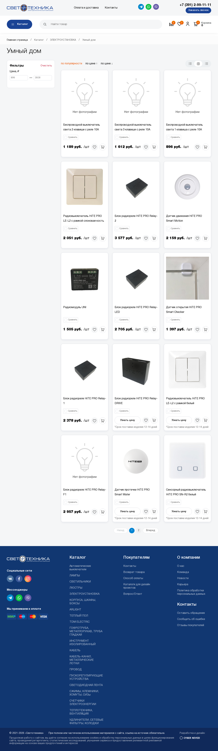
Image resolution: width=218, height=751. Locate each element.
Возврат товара (134, 572)
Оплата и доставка (86, 8)
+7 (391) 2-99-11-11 (195, 5)
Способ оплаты (133, 578)
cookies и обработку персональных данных (115, 738)
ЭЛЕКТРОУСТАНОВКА (63, 40)
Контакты (111, 8)
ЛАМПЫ (74, 575)
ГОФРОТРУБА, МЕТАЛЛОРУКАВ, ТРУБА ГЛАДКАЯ (85, 631)
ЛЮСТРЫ (75, 588)
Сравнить (72, 137)
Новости (183, 578)
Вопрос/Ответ (132, 594)
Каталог (39, 40)
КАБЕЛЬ (74, 650)
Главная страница (17, 40)
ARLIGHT (75, 610)
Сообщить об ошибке (191, 619)
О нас (180, 566)
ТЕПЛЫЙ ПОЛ (78, 616)
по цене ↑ (91, 63)
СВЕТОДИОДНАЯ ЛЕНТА (86, 685)
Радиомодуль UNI (74, 307)
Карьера (182, 584)
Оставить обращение (191, 613)
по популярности (71, 63)
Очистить (46, 66)
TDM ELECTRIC (79, 622)
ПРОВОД (75, 669)
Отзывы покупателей (190, 625)
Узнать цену (127, 420)
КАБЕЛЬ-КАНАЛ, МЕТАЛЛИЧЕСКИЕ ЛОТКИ (81, 660)
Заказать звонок (198, 10)
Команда (183, 572)
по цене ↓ (107, 63)
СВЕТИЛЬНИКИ (80, 582)
